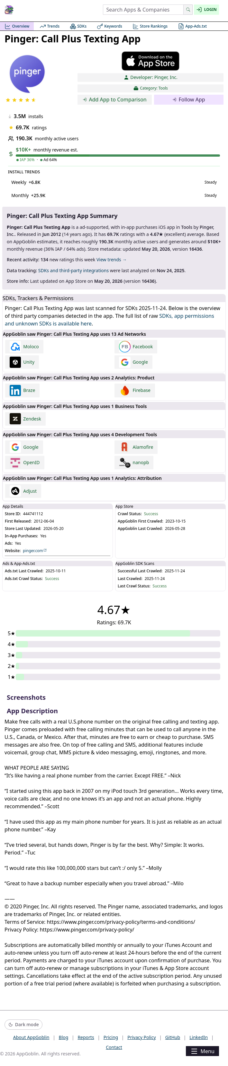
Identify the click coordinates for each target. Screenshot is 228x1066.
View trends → (111, 259)
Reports (86, 1037)
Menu (202, 1051)
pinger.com (35, 550)
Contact (114, 1047)
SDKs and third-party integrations (73, 270)
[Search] (188, 9)
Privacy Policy (141, 1037)
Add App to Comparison (115, 99)
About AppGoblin (31, 1037)
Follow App (188, 99)
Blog (63, 1037)
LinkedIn (198, 1037)
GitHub (172, 1037)
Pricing (111, 1037)
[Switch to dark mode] (23, 1024)
